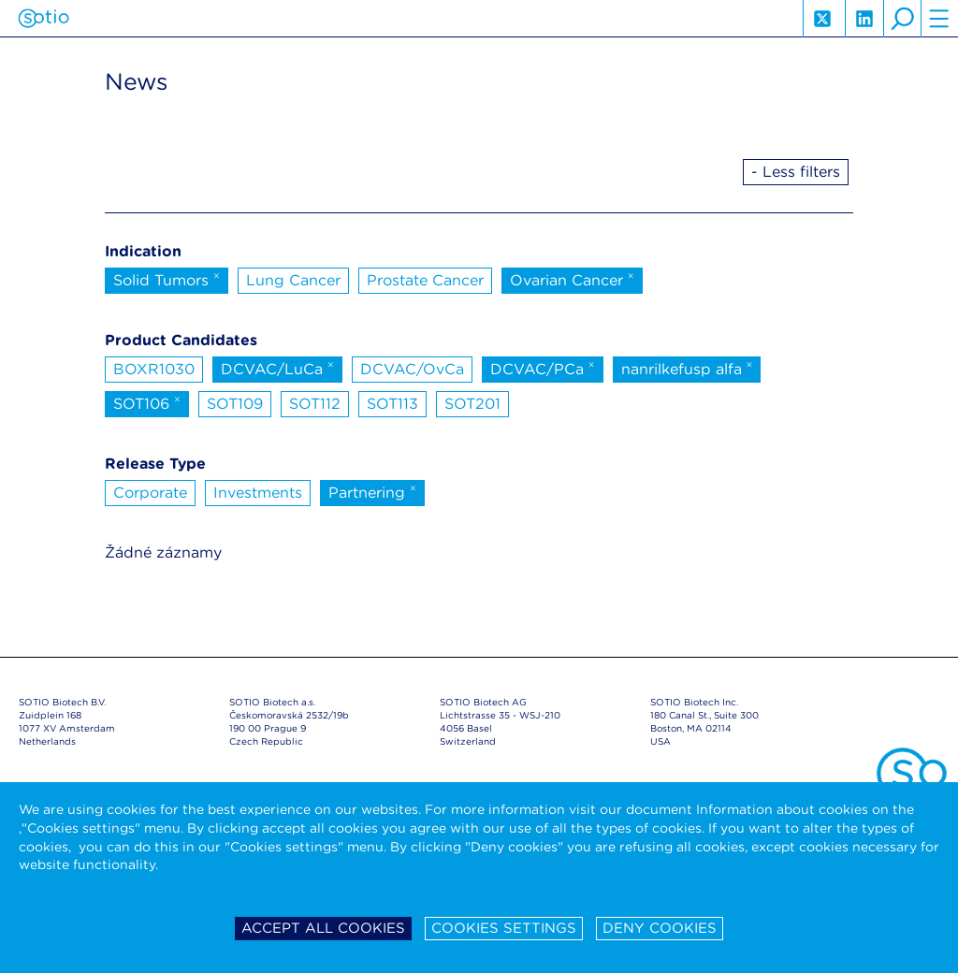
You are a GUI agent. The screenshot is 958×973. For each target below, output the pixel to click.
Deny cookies (659, 928)
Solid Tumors (166, 279)
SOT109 (235, 404)
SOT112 (315, 404)
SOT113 (392, 404)
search (902, 18)
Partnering (372, 491)
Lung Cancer (293, 280)
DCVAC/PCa (542, 367)
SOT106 (147, 402)
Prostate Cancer (425, 280)
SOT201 (472, 404)
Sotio (43, 18)
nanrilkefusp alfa (687, 367)
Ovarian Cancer (572, 279)
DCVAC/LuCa (277, 367)
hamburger (939, 18)
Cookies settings (503, 928)
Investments (257, 492)
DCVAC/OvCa (412, 369)
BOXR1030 (154, 369)
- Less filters (795, 172)
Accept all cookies (323, 928)
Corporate (150, 492)
